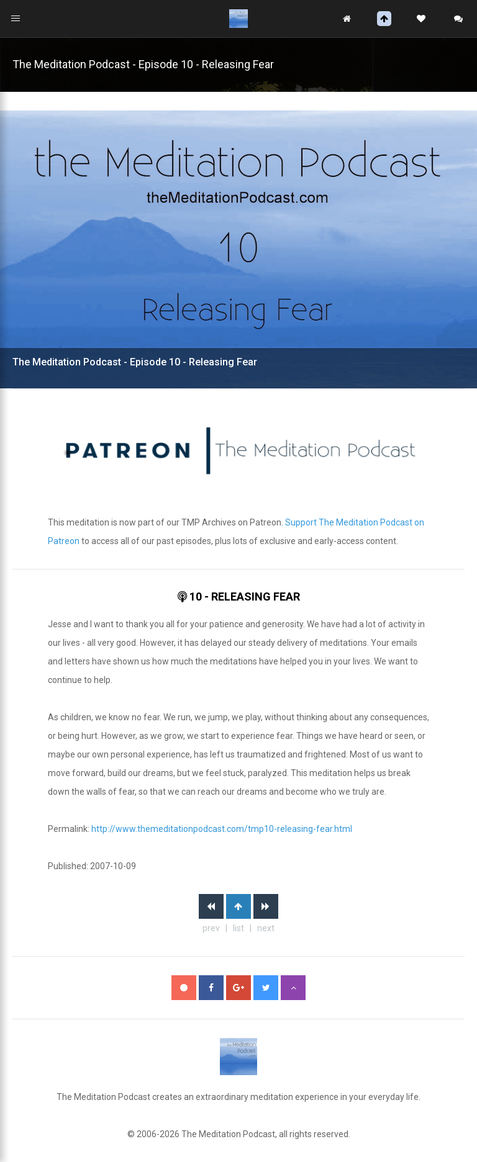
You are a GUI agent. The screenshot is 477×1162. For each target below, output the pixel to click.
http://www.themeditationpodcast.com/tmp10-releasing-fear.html (221, 829)
